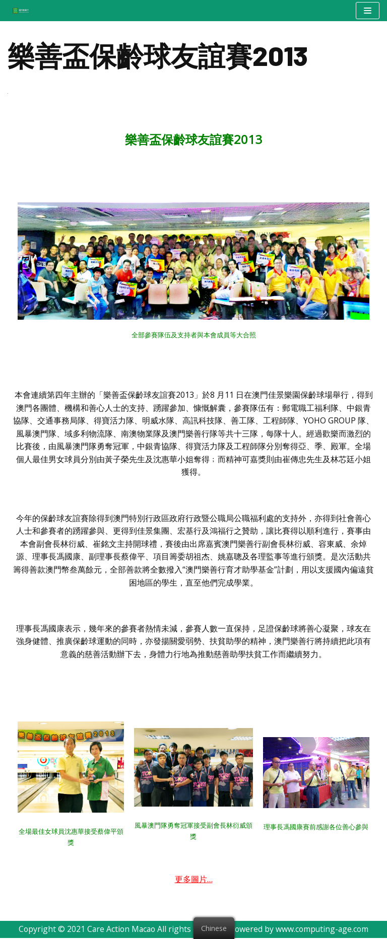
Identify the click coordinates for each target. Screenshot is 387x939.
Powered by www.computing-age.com (300, 930)
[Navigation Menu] (367, 10)
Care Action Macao (120, 930)
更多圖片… (194, 880)
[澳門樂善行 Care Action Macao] (18, 10)
